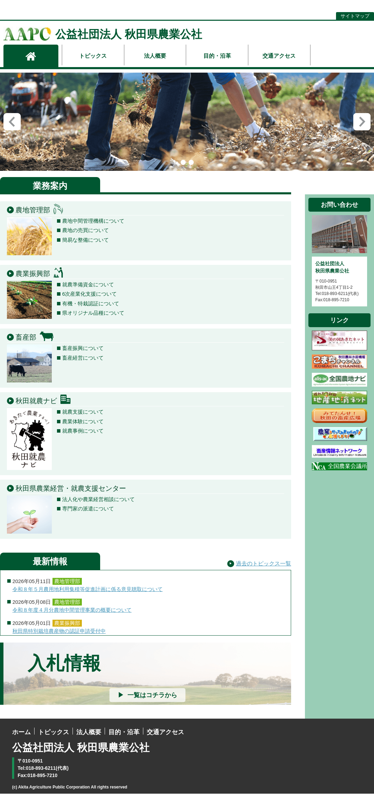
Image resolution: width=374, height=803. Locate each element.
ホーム (21, 741)
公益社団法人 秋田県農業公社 (102, 34)
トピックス (93, 56)
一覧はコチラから (152, 704)
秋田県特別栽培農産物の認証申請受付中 (59, 640)
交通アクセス (279, 56)
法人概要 (155, 56)
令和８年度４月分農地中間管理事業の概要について (72, 619)
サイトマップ (355, 16)
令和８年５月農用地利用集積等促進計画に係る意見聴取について (87, 599)
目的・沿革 (217, 56)
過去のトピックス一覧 (263, 573)
